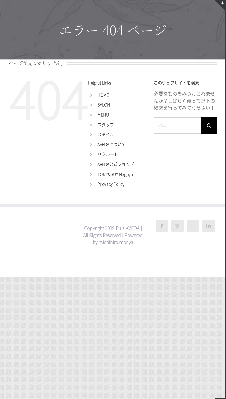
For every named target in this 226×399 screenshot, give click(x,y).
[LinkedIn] (208, 226)
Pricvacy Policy (110, 184)
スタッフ (105, 125)
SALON (103, 105)
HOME (103, 95)
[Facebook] (162, 226)
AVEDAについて (111, 145)
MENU (103, 115)
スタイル (105, 135)
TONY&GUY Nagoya (115, 174)
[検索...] (177, 125)
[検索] (209, 125)
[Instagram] (193, 226)
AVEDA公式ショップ (115, 164)
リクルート (107, 154)
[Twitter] (177, 226)
